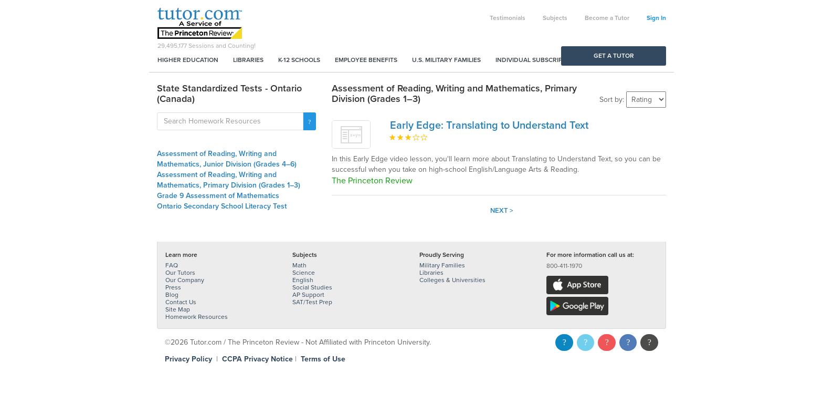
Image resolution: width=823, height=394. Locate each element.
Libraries (248, 60)
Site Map (177, 309)
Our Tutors (180, 272)
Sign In (656, 18)
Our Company (184, 280)
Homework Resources (196, 316)
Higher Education (187, 60)
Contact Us (180, 302)
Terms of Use (323, 359)
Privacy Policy (188, 359)
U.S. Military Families (446, 60)
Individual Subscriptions (538, 60)
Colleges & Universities (452, 280)
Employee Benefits (366, 60)
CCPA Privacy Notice (257, 359)
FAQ (171, 265)
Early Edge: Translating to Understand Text (489, 125)
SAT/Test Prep (312, 302)
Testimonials (507, 18)
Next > (501, 210)
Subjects (555, 18)
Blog (171, 294)
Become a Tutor (607, 18)
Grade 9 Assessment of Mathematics (218, 195)
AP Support (308, 294)
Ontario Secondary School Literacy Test (222, 206)
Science (303, 272)
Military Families (442, 265)
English (302, 280)
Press (173, 287)
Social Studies (312, 287)
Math (299, 265)
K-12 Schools (299, 60)
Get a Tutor (614, 55)
